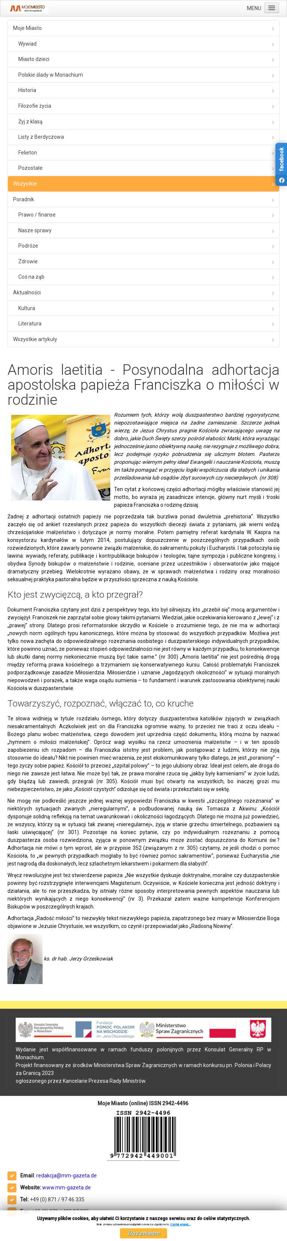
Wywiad (27, 44)
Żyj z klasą (30, 122)
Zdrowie (28, 261)
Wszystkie (25, 184)
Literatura (29, 324)
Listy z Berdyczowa (41, 137)
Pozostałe (30, 168)
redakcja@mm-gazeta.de (66, 1176)
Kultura (26, 308)
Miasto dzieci (33, 59)
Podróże (28, 246)
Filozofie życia (34, 106)
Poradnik (23, 199)
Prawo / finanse (37, 215)
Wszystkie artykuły (35, 339)
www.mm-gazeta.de (66, 1188)
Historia (27, 90)
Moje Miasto (27, 28)
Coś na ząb (31, 277)
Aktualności (27, 292)
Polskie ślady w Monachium (50, 75)
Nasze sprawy (35, 230)
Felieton (27, 153)
